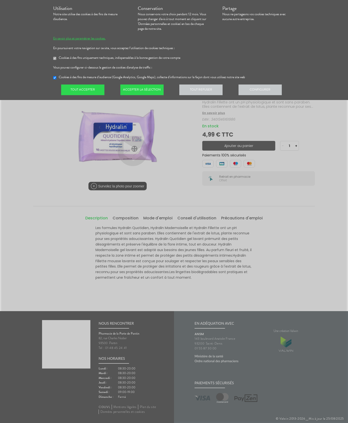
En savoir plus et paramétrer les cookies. (79, 38)
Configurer (264, 90)
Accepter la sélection (143, 90)
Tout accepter (83, 90)
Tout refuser (204, 90)
